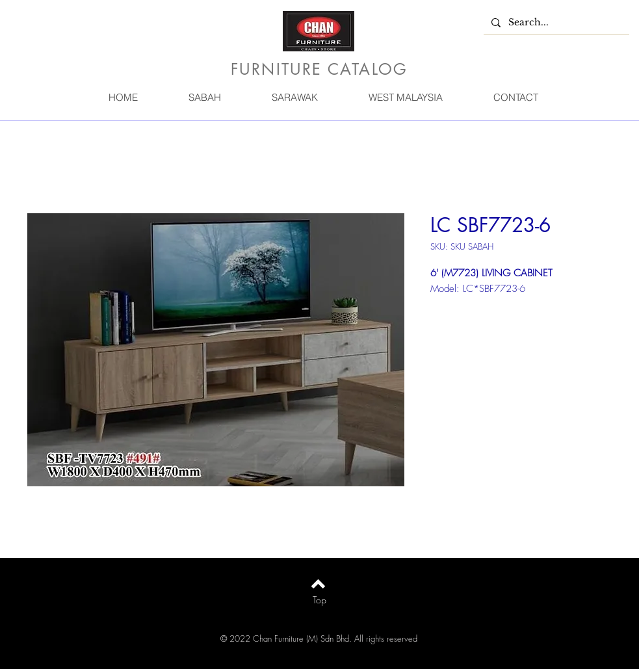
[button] (204, 97)
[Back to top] (318, 583)
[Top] (319, 600)
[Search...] (555, 22)
